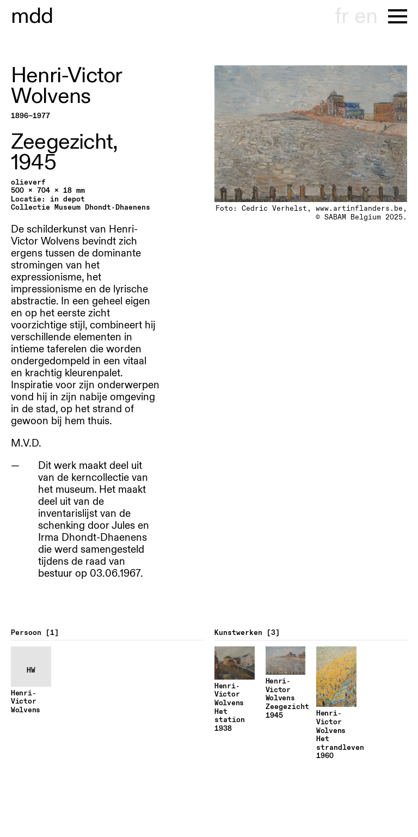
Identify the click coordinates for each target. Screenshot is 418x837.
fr (341, 16)
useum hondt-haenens (32, 16)
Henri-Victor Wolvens (66, 86)
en (365, 16)
